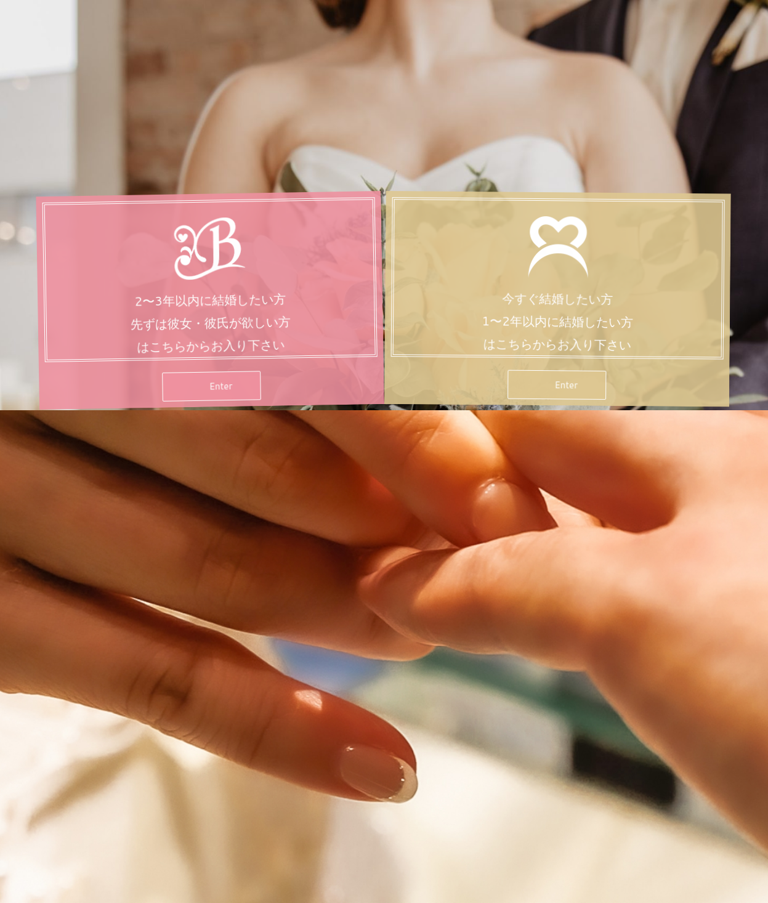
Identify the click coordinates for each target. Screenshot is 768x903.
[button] (211, 394)
